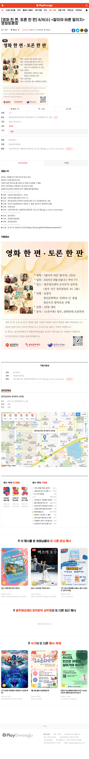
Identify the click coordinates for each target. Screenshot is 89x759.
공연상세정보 (22, 163)
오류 (68, 109)
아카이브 (79, 10)
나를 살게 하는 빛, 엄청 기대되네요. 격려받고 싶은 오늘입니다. (52, 491)
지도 (55, 117)
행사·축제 (52, 10)
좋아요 (15, 30)
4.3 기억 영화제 (38, 494)
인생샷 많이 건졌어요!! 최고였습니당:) (44, 506)
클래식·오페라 (28, 10)
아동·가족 (61, 10)
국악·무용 (38, 10)
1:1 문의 (44, 726)
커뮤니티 (70, 10)
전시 (45, 10)
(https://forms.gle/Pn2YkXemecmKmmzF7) (44, 228)
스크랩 (42, 109)
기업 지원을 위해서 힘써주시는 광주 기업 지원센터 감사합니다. (52, 488)
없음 (9, 407)
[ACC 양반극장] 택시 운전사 (10, 588)
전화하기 (69, 149)
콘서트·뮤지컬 (10, 10)
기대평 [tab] (66, 163)
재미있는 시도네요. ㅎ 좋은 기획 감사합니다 (46, 515)
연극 (19, 10)
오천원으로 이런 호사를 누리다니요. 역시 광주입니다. (49, 524)
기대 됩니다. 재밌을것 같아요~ (42, 500)
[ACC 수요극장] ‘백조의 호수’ (40, 588)
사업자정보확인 (48, 740)
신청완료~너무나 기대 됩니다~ (42, 521)
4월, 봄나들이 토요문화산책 (40, 691)
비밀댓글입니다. (38, 512)
